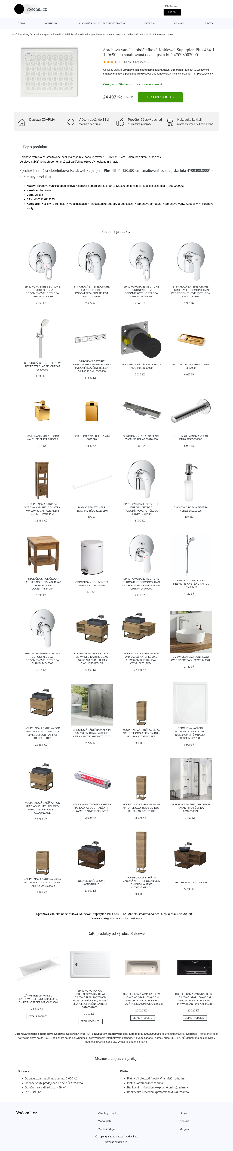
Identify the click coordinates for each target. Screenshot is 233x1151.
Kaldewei (162, 73)
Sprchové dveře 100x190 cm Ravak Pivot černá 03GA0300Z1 (190, 807)
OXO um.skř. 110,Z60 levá (191, 882)
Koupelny (51, 23)
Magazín (185, 1129)
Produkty (24, 34)
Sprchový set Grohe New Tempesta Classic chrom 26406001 (42, 366)
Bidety (209, 23)
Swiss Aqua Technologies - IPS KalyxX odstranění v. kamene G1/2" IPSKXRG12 (92, 807)
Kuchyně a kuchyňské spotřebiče (100, 23)
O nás (183, 1113)
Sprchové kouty (133, 918)
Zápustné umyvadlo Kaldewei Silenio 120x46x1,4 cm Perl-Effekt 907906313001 (38, 999)
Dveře (148, 23)
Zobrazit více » (205, 73)
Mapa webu (105, 1121)
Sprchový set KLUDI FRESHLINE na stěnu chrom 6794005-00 (191, 583)
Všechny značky (108, 1113)
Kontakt (184, 1121)
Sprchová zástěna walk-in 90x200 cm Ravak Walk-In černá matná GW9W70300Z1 (92, 733)
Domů (21, 23)
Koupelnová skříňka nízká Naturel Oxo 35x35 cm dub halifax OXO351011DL (141, 733)
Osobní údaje (106, 1129)
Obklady (179, 23)
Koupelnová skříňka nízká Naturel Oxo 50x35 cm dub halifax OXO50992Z (42, 882)
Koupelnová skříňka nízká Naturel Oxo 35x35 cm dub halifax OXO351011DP (141, 807)
